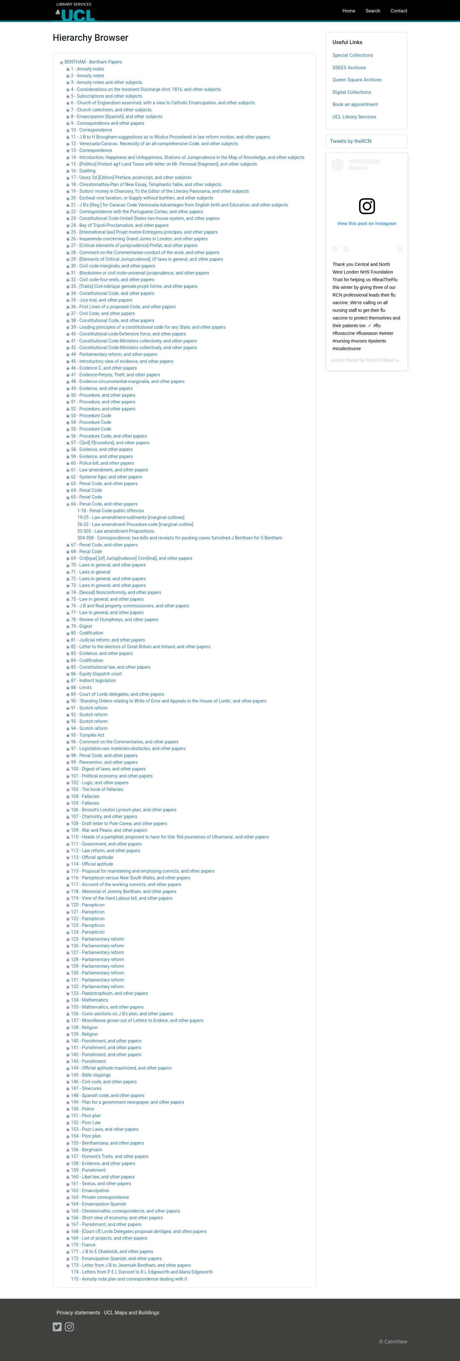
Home (348, 11)
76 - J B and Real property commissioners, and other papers (130, 605)
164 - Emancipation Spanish (98, 1204)
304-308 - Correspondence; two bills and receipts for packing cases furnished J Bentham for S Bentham (179, 537)
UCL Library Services (354, 117)
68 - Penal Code (86, 551)
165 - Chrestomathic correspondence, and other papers (125, 1211)
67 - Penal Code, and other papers (104, 544)
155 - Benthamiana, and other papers (107, 1143)
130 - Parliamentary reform (97, 972)
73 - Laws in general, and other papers (108, 585)
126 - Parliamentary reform (97, 945)
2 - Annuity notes (87, 75)
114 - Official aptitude (92, 864)
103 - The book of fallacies (97, 789)
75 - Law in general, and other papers (107, 599)
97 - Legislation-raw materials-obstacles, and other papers (128, 748)
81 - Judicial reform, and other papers (108, 640)
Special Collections (353, 55)
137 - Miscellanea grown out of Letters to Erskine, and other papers (137, 1020)
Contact (399, 11)
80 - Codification (87, 632)
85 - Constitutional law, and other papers (110, 667)
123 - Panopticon (87, 925)
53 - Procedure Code (91, 415)
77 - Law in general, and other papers (107, 612)
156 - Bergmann (86, 1149)
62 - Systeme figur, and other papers (106, 476)
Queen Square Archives (357, 80)
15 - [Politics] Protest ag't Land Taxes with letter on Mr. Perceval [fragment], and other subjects (164, 164)
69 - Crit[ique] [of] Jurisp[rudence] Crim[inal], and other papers (131, 558)
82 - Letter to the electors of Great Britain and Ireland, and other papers (141, 646)
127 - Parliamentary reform (97, 952)
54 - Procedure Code (91, 422)
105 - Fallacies (85, 803)
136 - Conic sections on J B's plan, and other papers (122, 1013)
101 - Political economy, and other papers (112, 775)
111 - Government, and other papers (106, 843)
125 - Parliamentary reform (97, 939)
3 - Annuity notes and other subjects (106, 82)
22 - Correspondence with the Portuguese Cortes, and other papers (137, 211)
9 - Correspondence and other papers (107, 123)
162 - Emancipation (90, 1190)
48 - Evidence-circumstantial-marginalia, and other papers (128, 381)
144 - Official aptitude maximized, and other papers (121, 1068)
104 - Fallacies (85, 796)
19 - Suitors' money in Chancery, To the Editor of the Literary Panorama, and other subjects (160, 191)
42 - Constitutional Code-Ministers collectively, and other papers (134, 347)
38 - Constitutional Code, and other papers (112, 320)
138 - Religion (84, 1027)
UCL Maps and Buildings (131, 1313)
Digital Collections (352, 92)
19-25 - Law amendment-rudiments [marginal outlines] (131, 517)
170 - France (83, 1244)
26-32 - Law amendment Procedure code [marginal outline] (135, 524)
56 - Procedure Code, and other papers (109, 436)
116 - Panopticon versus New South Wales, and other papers (130, 877)
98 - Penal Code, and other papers (104, 755)
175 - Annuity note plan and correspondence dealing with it (129, 1279)
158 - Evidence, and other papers (103, 1163)
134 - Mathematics (89, 1000)
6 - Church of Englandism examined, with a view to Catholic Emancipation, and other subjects (163, 102)
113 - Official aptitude (92, 857)
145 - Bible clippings (91, 1075)
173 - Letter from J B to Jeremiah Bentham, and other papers (131, 1265)
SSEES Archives (349, 68)
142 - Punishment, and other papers (106, 1054)
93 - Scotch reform (89, 721)
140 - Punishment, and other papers (106, 1040)
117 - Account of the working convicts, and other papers (126, 884)
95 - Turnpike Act (87, 735)
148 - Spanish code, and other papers (107, 1095)
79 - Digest (81, 626)
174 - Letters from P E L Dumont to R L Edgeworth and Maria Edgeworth (142, 1272)
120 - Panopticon (87, 904)
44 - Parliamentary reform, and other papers (114, 354)
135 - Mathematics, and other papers (107, 1007)
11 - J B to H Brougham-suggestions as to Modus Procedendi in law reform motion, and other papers (170, 136)
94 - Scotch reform (89, 728)
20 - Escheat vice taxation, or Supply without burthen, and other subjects (142, 197)
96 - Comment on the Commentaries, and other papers (125, 741)
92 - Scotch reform (89, 714)
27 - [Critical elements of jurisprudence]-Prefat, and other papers (134, 245)
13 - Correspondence (91, 150)
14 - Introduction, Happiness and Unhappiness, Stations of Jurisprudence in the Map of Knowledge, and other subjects (187, 157)
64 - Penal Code (86, 490)
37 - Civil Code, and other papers (103, 313)
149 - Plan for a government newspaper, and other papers (127, 1102)
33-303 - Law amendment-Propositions (115, 531)
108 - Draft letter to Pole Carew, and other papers (119, 823)
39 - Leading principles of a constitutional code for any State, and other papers (148, 327)
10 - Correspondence (91, 129)
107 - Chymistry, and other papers (104, 816)
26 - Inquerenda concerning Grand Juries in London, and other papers (139, 238)
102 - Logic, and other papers (99, 782)
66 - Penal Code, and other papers (104, 504)
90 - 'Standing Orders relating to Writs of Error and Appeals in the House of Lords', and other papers (168, 700)
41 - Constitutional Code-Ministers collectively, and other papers (134, 340)
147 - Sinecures (86, 1088)
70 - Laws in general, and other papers (108, 565)
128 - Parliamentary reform (97, 959)
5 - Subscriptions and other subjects (106, 96)
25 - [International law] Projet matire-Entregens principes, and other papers (144, 232)
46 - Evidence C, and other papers (104, 368)
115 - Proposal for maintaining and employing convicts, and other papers (143, 871)
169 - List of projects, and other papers (109, 1238)
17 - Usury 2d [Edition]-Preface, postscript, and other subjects (131, 177)
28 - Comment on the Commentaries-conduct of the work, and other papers (145, 252)
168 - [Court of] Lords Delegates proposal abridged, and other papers (139, 1231)
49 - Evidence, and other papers (102, 388)
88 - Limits (81, 687)
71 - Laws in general (90, 572)
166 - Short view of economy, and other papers (117, 1217)
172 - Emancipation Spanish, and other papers (116, 1258)
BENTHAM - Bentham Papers (93, 61)
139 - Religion (84, 1034)
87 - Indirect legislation (93, 680)
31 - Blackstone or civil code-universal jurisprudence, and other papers (140, 272)
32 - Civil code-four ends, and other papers (112, 279)
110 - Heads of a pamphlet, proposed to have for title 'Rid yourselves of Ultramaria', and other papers (170, 836)
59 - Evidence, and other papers (102, 456)
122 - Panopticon (87, 918)
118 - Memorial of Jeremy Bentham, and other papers (124, 891)
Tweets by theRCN (351, 141)
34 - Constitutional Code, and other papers (112, 293)
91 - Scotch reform (89, 708)
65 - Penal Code (86, 497)
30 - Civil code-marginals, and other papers (113, 265)
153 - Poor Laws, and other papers (105, 1129)
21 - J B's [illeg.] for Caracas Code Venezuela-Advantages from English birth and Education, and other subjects (179, 204)
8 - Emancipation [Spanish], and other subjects (117, 116)
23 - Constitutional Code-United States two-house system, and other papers (145, 218)
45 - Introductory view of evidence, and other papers (122, 361)
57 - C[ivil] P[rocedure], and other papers (110, 442)
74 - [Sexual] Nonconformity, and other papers (116, 592)
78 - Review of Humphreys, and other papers (114, 619)
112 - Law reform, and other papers (105, 850)
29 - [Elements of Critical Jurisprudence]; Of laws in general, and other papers (147, 259)
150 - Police (82, 1108)
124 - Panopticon (87, 932)
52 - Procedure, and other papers (103, 408)
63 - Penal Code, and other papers (104, 483)
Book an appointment (355, 104)
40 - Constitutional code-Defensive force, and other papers (128, 333)
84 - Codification (87, 660)
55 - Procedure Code (91, 429)
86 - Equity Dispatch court (96, 673)
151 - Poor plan (86, 1115)
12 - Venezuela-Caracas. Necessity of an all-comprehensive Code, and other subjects (154, 143)
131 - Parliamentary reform (97, 979)
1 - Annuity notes (87, 68)
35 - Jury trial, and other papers (101, 300)
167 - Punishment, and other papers (106, 1224)
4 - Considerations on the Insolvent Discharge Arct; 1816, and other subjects (146, 89)
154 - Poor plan (86, 1136)
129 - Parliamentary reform (97, 966)
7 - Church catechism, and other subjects (111, 109)
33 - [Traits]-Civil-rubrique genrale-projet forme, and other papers (134, 286)
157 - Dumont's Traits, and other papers (110, 1156)
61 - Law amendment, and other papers (109, 469)
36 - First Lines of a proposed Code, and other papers (123, 306)
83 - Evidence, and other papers (102, 653)
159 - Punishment (88, 1170)
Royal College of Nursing (390, 360)
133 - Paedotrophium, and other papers (109, 993)
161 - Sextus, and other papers (101, 1183)
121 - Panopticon (87, 911)
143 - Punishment (88, 1061)
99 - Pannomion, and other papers (104, 762)
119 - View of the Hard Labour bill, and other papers (121, 898)
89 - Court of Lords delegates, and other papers (117, 694)
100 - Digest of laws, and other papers (108, 768)
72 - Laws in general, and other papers (108, 578)
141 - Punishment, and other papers (106, 1047)
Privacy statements (78, 1313)
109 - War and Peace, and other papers (109, 830)
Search (372, 11)
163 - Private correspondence (100, 1197)
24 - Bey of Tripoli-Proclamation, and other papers (120, 225)
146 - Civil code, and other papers (104, 1081)
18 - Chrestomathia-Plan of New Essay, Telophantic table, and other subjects (146, 184)
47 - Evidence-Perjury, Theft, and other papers (115, 374)
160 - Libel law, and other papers (103, 1176)
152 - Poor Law (86, 1122)
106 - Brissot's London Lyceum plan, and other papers (124, 809)
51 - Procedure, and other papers (103, 401)
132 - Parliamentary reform (97, 986)
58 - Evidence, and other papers (102, 449)
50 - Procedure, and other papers (103, 395)
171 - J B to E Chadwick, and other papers (112, 1251)
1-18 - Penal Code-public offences (110, 510)
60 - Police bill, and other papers (102, 463)
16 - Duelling (83, 170)
